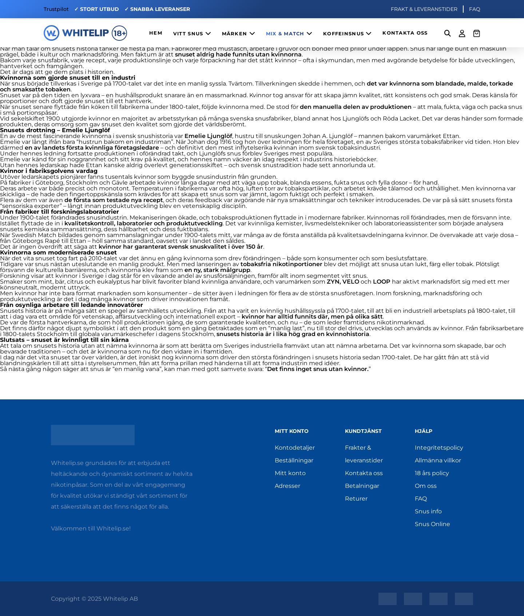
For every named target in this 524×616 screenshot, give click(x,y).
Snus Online (432, 524)
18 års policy (432, 473)
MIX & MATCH (289, 33)
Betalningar (362, 485)
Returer (356, 498)
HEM (155, 33)
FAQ (474, 9)
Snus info (428, 511)
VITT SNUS (192, 33)
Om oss (426, 485)
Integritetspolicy (439, 447)
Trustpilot (56, 9)
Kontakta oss (364, 473)
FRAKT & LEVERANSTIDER (424, 9)
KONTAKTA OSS (405, 33)
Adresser (287, 485)
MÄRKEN (238, 33)
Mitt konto (290, 473)
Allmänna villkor (438, 460)
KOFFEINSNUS (347, 33)
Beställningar (294, 460)
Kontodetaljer (295, 447)
